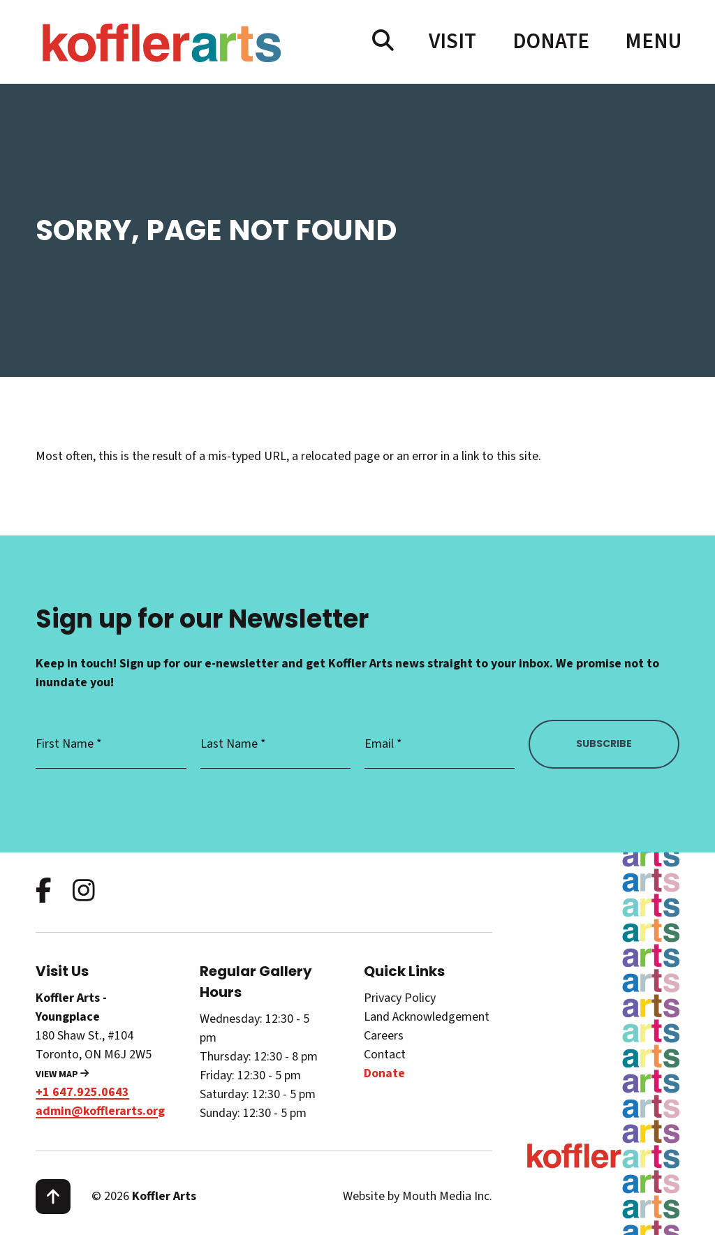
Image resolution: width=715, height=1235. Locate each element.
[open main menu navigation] (652, 41)
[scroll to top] (53, 1196)
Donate (551, 42)
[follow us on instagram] (84, 892)
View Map (62, 1074)
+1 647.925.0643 (82, 1092)
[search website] (383, 41)
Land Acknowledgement (426, 1017)
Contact (385, 1054)
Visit (452, 42)
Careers (384, 1035)
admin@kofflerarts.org (100, 1111)
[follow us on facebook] (44, 892)
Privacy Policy (400, 998)
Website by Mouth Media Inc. (417, 1196)
